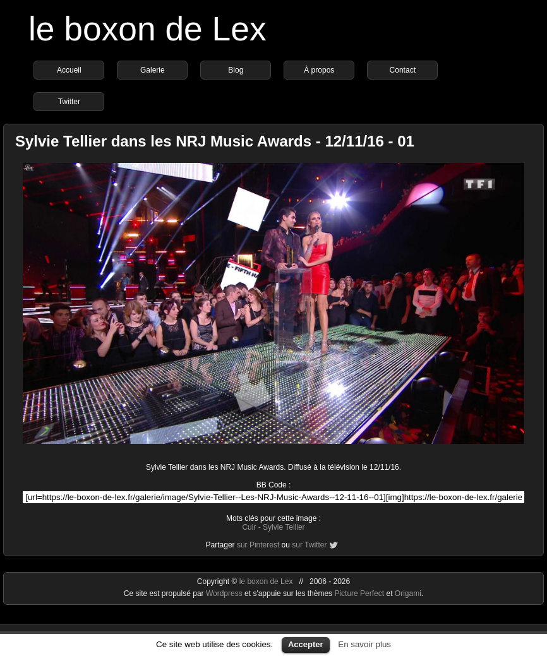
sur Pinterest (258, 544)
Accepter (305, 644)
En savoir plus (364, 644)
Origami (408, 593)
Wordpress (225, 593)
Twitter (69, 101)
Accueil (69, 70)
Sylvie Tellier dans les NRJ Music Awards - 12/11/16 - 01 (214, 141)
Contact (403, 70)
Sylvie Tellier (283, 527)
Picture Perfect (359, 593)
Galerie (152, 70)
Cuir (249, 527)
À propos (319, 70)
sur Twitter (309, 544)
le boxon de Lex (147, 28)
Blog (235, 70)
